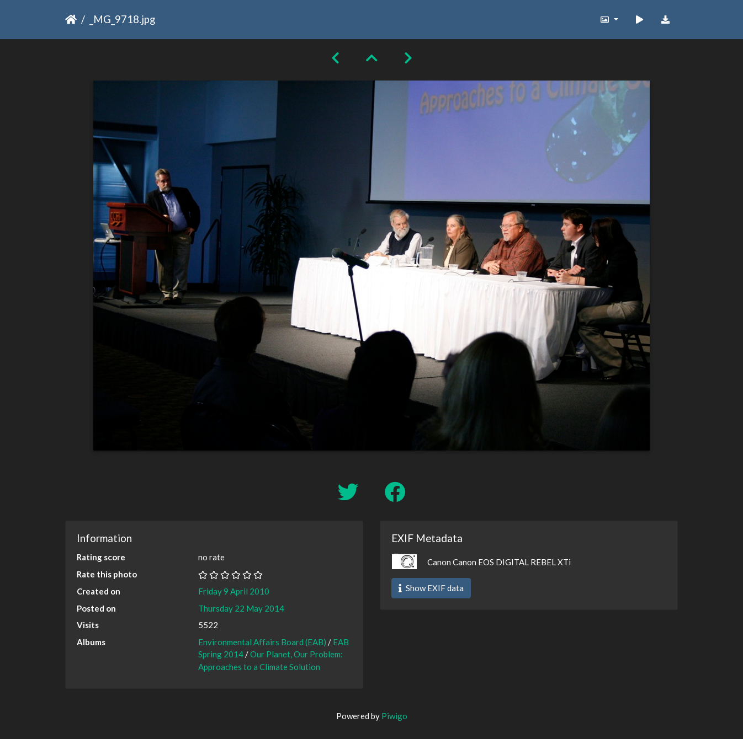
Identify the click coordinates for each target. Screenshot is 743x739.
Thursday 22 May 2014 (241, 608)
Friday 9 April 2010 (233, 591)
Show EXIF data (431, 588)
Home (71, 19)
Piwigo (394, 716)
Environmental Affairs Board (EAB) (262, 642)
